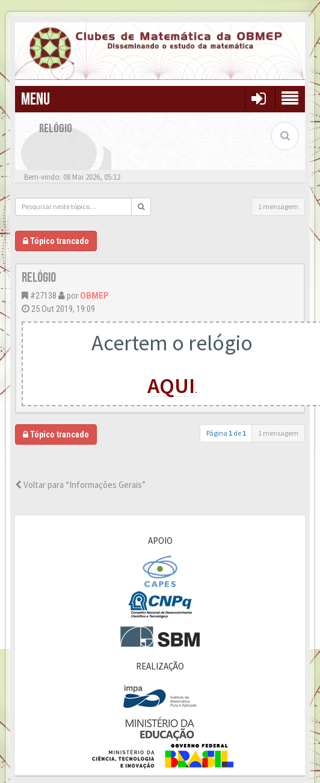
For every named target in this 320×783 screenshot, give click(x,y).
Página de (226, 432)
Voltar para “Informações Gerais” (80, 484)
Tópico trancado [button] (56, 241)
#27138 (43, 295)
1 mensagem (278, 206)
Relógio (39, 278)
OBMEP (94, 295)
